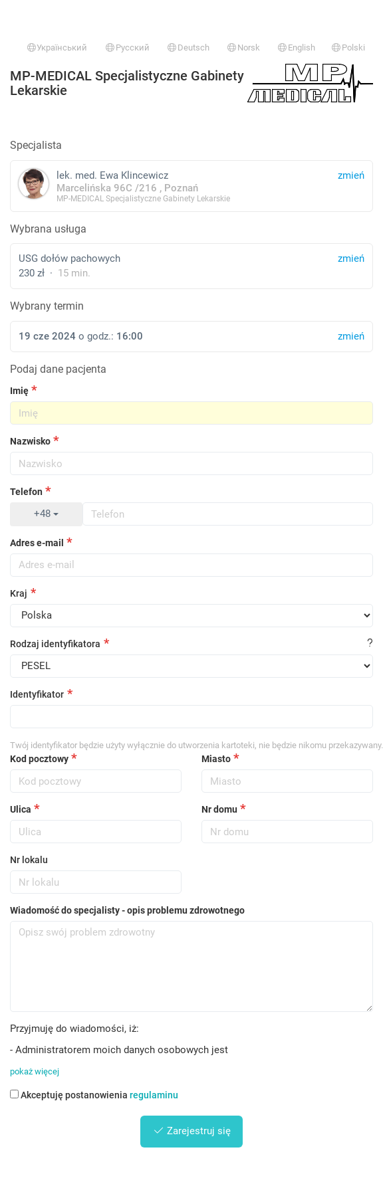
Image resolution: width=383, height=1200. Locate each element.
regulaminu (154, 1095)
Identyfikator (37, 694)
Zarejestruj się (191, 1131)
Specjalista (36, 145)
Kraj (18, 593)
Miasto (216, 758)
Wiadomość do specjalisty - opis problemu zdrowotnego (127, 910)
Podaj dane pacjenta (58, 369)
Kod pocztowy (39, 758)
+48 (46, 514)
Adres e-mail (37, 543)
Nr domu (219, 809)
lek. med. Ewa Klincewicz (191, 186)
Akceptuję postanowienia (94, 1095)
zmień (351, 258)
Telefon (26, 491)
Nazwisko (30, 441)
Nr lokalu (29, 859)
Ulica (20, 809)
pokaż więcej (34, 1071)
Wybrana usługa (48, 229)
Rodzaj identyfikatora (55, 644)
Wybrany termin (47, 306)
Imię (19, 390)
